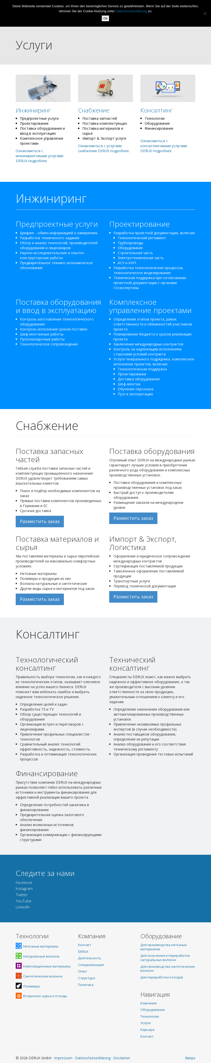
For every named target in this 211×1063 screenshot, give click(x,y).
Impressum (63, 1058)
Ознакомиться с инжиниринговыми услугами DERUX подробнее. (39, 155)
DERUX (83, 951)
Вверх (190, 1058)
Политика (86, 984)
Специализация (91, 964)
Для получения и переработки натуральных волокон (165, 957)
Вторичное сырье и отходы (41, 996)
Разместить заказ (40, 521)
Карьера (147, 1029)
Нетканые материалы (37, 946)
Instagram (24, 888)
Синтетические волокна (39, 976)
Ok (106, 18)
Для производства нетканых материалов (163, 947)
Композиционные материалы (43, 966)
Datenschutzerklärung (92, 1058)
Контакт (84, 945)
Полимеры (28, 986)
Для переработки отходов (161, 977)
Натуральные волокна (37, 956)
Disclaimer (121, 1058)
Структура (86, 978)
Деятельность (89, 958)
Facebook (24, 882)
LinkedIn (23, 907)
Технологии (149, 1016)
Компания (148, 1003)
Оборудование (152, 1009)
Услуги (145, 1023)
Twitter (22, 894)
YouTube (23, 901)
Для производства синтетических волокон (167, 968)
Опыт (82, 971)
